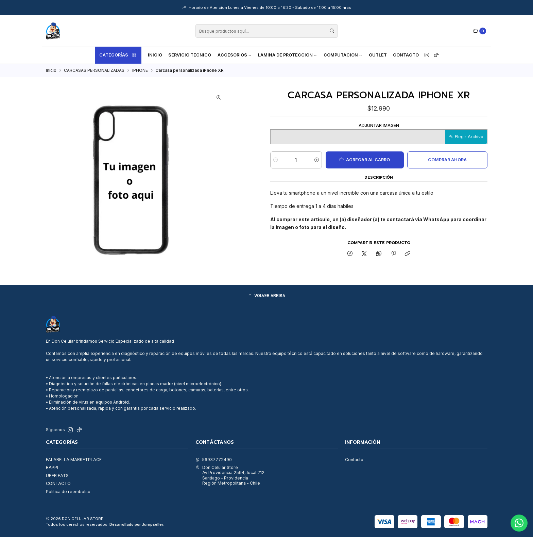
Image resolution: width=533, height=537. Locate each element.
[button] (266, 295)
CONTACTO (58, 483)
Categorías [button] (118, 55)
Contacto (406, 55)
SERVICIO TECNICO (189, 55)
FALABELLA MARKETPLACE (74, 459)
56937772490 (213, 459)
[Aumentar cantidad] (317, 160)
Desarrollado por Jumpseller (136, 524)
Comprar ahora (447, 159)
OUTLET (378, 55)
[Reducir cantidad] (275, 160)
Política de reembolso (68, 491)
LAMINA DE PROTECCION (287, 55)
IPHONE (140, 70)
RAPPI (52, 467)
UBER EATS (57, 475)
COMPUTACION (343, 55)
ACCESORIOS (235, 55)
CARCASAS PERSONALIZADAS (94, 70)
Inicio (155, 55)
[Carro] (479, 31)
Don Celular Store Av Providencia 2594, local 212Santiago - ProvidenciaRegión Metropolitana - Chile (229, 475)
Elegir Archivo (465, 136)
